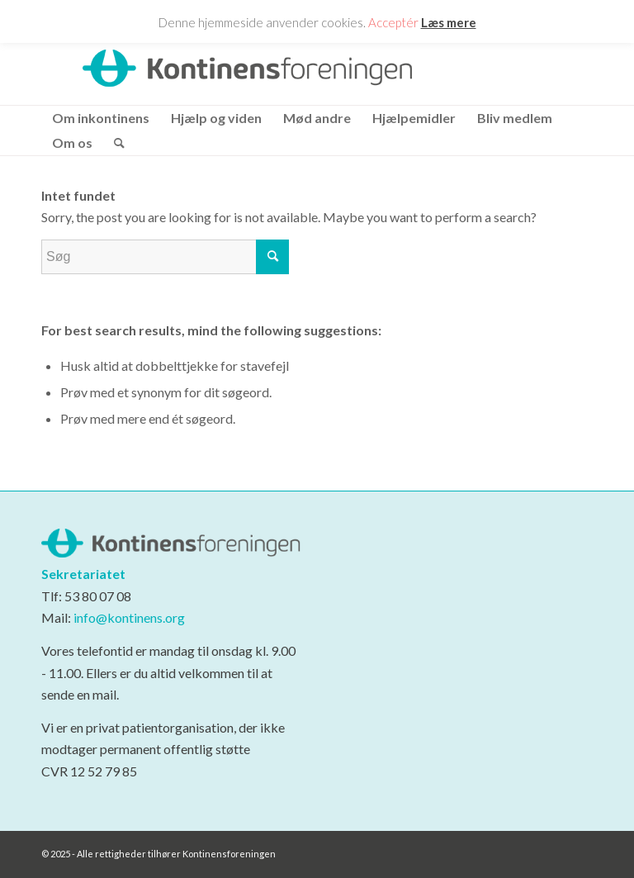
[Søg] (114, 143)
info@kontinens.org (128, 617)
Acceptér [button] (393, 22)
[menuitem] (100, 118)
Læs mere (448, 22)
